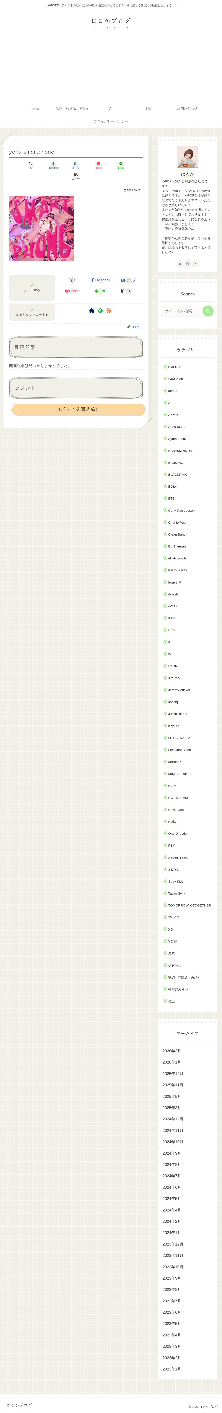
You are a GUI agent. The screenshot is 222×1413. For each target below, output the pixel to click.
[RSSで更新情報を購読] (109, 299)
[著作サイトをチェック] (91, 299)
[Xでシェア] (20, 165)
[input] (185, 311)
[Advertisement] (111, 69)
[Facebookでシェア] (42, 165)
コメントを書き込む (78, 398)
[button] (132, 165)
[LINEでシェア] (109, 165)
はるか (187, 174)
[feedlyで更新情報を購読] (100, 299)
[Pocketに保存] (87, 165)
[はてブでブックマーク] (64, 165)
